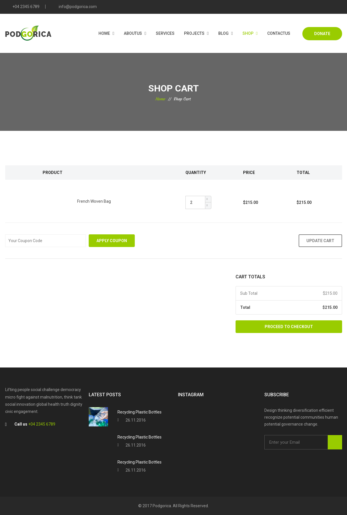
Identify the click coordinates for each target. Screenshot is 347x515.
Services (165, 33)
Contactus (278, 33)
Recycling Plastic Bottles (139, 412)
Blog (223, 33)
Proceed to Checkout (289, 326)
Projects (194, 33)
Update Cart (320, 240)
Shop (247, 33)
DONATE (322, 33)
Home (104, 33)
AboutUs (133, 33)
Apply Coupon (111, 240)
